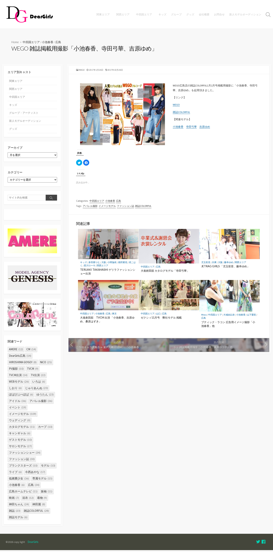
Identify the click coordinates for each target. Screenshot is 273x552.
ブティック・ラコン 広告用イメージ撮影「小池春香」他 (228, 325)
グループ (176, 14)
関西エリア (124, 14)
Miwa (204, 316)
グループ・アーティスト (23, 113)
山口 (158, 315)
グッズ (190, 14)
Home (15, 42)
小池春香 (48, 42)
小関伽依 (112, 264)
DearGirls (33, 544)
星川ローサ (89, 267)
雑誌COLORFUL (181, 114)
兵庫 (214, 264)
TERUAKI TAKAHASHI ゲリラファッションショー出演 (107, 273)
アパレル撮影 (90, 207)
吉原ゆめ (204, 129)
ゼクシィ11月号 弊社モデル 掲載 (161, 319)
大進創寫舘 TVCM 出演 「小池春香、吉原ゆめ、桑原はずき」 (107, 321)
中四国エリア (145, 14)
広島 (58, 42)
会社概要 (204, 14)
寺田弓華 (191, 129)
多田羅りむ (94, 264)
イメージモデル (107, 207)
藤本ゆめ (228, 264)
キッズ (162, 14)
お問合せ (219, 14)
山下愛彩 (251, 316)
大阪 (103, 264)
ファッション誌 (125, 207)
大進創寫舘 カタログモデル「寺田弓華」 (165, 272)
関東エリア (104, 14)
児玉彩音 (205, 264)
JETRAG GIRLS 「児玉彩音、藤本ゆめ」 (225, 268)
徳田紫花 (122, 264)
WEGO (176, 106)
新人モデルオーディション (245, 14)
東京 (114, 315)
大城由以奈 (229, 316)
